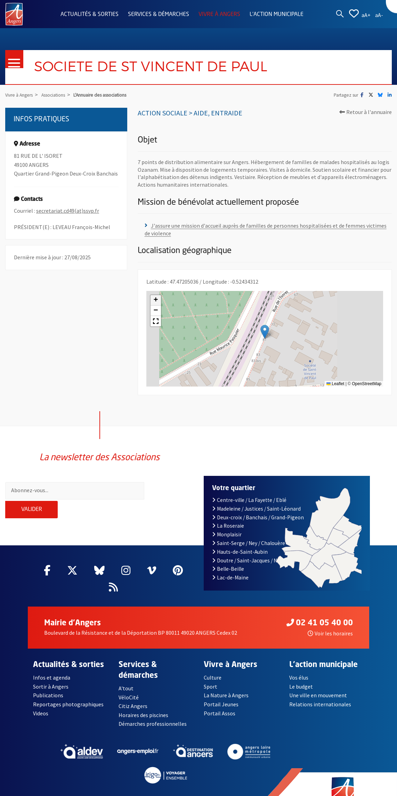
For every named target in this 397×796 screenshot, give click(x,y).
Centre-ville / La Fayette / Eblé (249, 488)
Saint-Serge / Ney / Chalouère (248, 531)
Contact (42, 790)
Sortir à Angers (50, 674)
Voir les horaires (330, 621)
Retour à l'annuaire (365, 111)
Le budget (301, 674)
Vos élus (298, 665)
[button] (264, 332)
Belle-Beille (228, 557)
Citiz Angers (133, 694)
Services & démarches (158, 14)
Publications (48, 683)
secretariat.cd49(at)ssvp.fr (67, 210)
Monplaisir (227, 522)
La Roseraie (228, 514)
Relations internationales (320, 692)
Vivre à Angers (219, 14)
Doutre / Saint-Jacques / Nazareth (253, 548)
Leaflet (335, 383)
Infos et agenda (52, 665)
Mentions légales (84, 790)
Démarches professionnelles (153, 711)
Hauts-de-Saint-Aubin (240, 539)
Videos (41, 701)
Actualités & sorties (89, 14)
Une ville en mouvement (318, 683)
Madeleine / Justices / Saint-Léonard (256, 496)
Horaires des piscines (144, 703)
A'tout (126, 676)
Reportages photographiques (68, 692)
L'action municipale (276, 14)
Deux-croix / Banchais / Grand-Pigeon (258, 505)
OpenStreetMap (366, 383)
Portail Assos (219, 701)
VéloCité (129, 685)
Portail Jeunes (221, 692)
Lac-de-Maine (230, 565)
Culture (212, 665)
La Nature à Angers (226, 683)
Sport (210, 674)
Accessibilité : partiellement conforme (162, 790)
